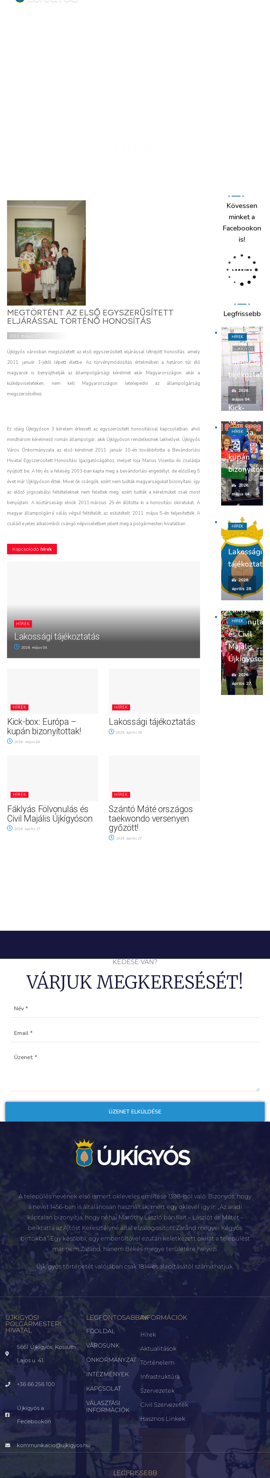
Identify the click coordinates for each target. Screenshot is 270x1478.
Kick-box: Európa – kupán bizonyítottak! (44, 726)
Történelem (157, 1362)
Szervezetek (157, 1390)
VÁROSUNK (102, 1345)
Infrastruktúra (160, 1376)
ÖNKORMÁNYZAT (108, 1360)
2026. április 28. (126, 732)
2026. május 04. (31, 647)
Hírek (23, 624)
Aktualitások (158, 1348)
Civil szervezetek (164, 1405)
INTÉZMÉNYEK (107, 1374)
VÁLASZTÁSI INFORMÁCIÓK (107, 1406)
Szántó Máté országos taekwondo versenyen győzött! (151, 818)
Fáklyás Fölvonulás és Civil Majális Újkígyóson (49, 814)
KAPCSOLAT (103, 1388)
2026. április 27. (24, 829)
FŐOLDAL (100, 1331)
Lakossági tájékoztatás (57, 636)
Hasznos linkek (162, 1419)
